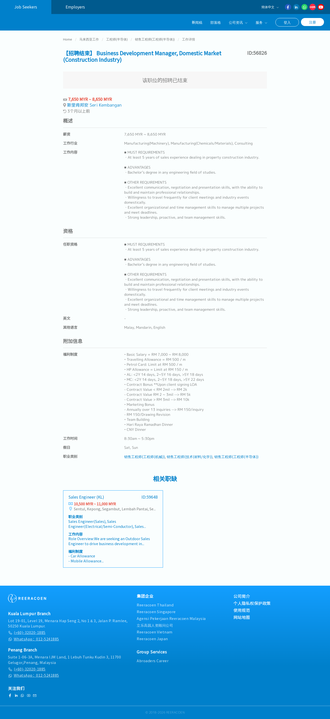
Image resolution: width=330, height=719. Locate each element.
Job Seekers (25, 7)
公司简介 (241, 596)
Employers (75, 7)
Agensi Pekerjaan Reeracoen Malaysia (171, 618)
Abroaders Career (153, 660)
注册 (312, 22)
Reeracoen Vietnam (155, 631)
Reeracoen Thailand (155, 604)
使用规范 (241, 610)
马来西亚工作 (89, 41)
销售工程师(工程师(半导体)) (155, 41)
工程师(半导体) (117, 41)
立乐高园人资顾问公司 (155, 625)
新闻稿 (197, 22)
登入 (287, 22)
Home (67, 41)
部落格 (215, 22)
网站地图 (241, 617)
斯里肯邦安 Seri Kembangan (94, 107)
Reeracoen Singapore (156, 611)
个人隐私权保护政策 (252, 603)
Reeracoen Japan (152, 638)
